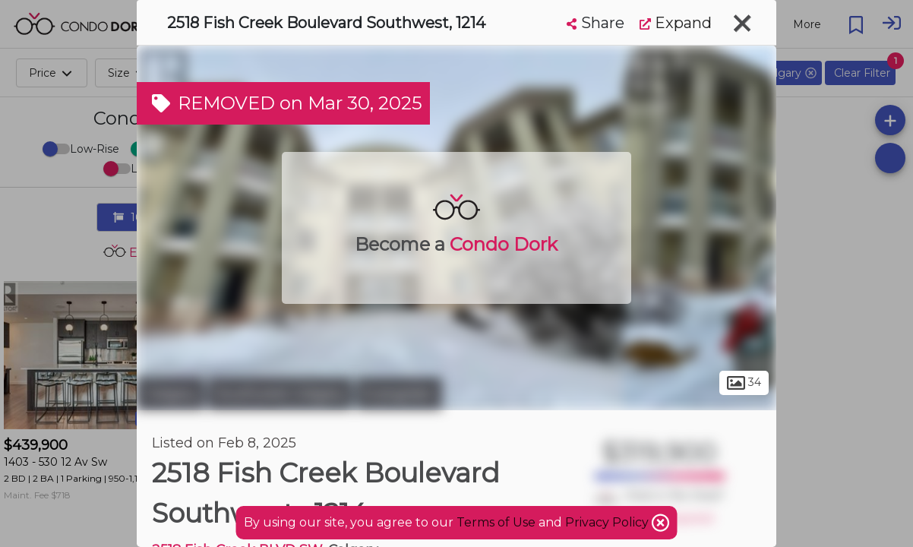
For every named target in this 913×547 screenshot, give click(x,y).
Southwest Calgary (280, 393)
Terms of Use (495, 522)
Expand (676, 23)
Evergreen (399, 393)
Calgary (170, 393)
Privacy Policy (608, 522)
